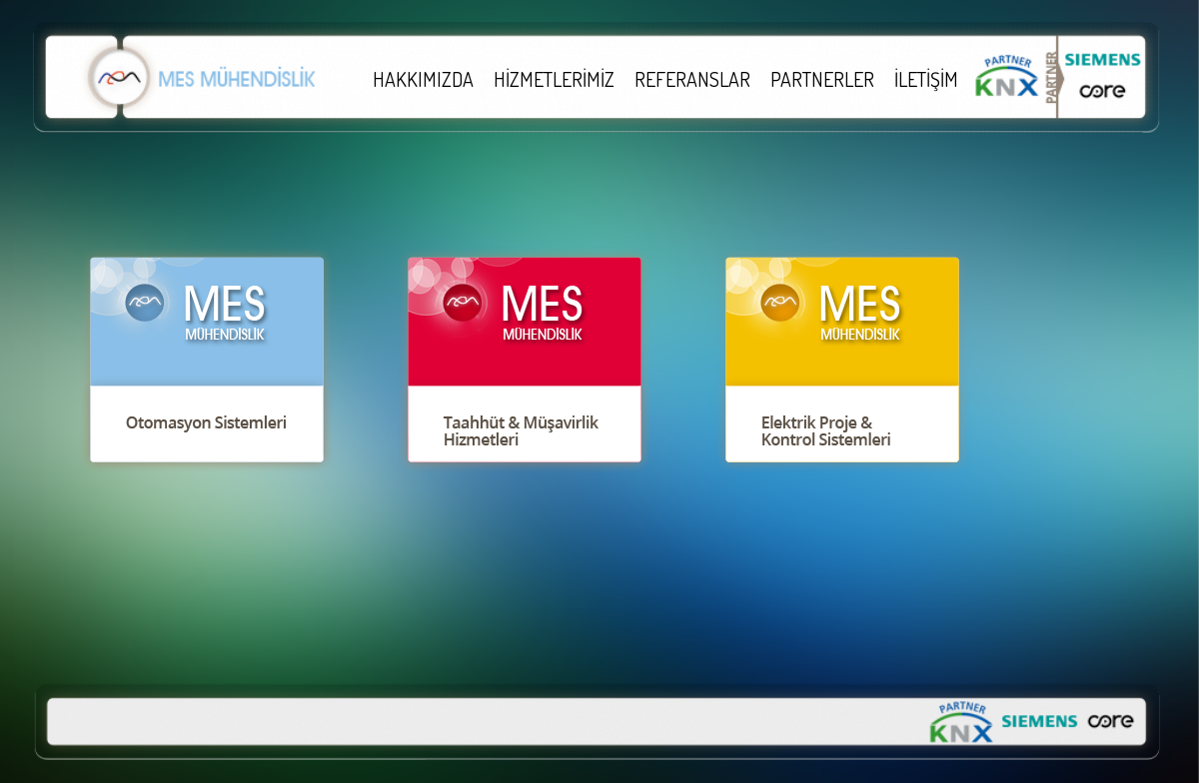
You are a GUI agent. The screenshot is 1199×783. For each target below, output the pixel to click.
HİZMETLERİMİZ (554, 79)
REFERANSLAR (692, 79)
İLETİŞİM (926, 79)
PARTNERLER (822, 79)
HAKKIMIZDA (423, 79)
